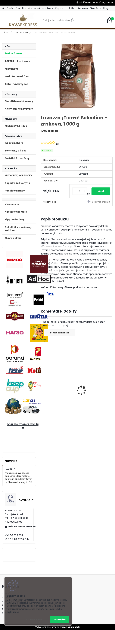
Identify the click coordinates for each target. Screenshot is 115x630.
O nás (10, 8)
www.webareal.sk (70, 627)
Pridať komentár (59, 332)
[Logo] (22, 20)
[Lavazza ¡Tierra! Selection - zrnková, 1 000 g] (77, 76)
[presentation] (43, 385)
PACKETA (10, 468)
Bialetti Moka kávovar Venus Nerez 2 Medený (93, 387)
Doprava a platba (65, 8)
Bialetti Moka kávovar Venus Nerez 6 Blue (55, 387)
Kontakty (21, 8)
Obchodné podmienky (40, 8)
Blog (105, 8)
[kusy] (79, 191)
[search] (72, 21)
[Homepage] (3, 8)
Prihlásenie (85, 2)
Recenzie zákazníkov (89, 8)
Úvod (6, 32)
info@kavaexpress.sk (20, 526)
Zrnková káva (21, 32)
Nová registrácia (104, 2)
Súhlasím (59, 619)
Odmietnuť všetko (35, 619)
